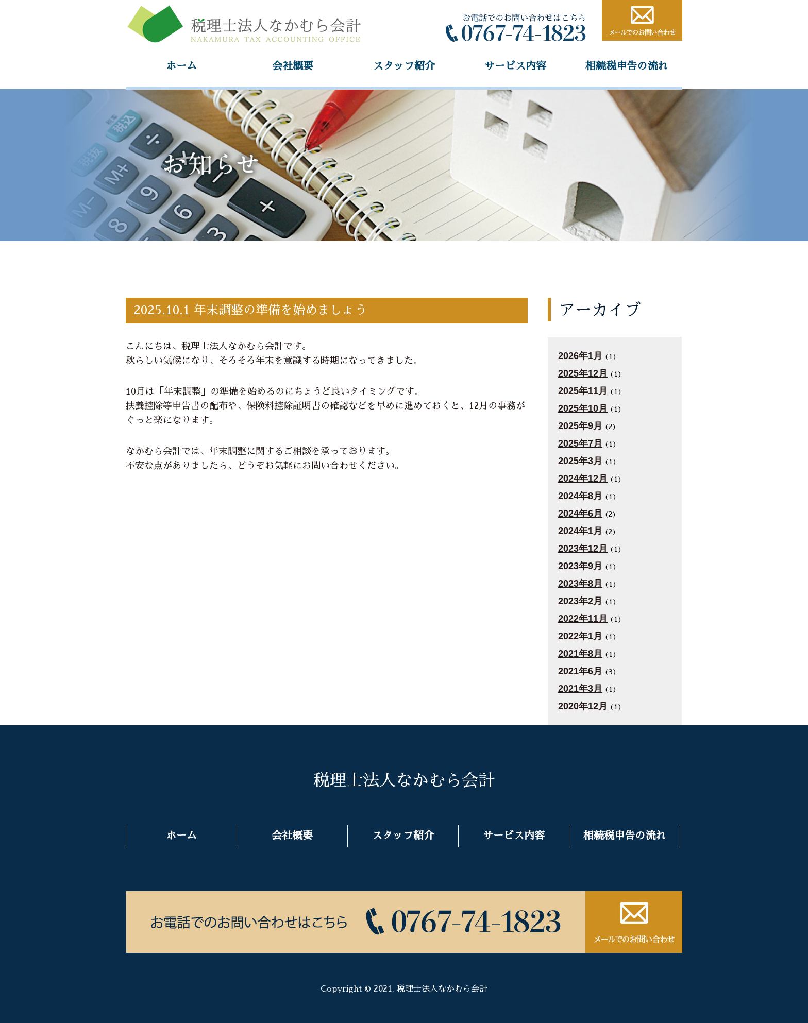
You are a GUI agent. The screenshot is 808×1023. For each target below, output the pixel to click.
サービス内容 (515, 66)
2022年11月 (583, 618)
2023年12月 (583, 548)
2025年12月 (583, 373)
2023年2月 (580, 601)
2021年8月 (580, 654)
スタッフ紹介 (404, 66)
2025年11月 (583, 391)
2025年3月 (580, 461)
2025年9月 (580, 426)
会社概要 (292, 66)
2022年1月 (580, 636)
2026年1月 (580, 356)
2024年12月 (583, 478)
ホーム (181, 66)
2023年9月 (580, 566)
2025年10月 (583, 408)
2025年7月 (580, 443)
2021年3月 (580, 689)
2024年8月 (580, 496)
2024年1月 (580, 531)
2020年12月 (583, 706)
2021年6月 (580, 671)
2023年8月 (580, 583)
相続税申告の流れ (626, 66)
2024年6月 (580, 513)
